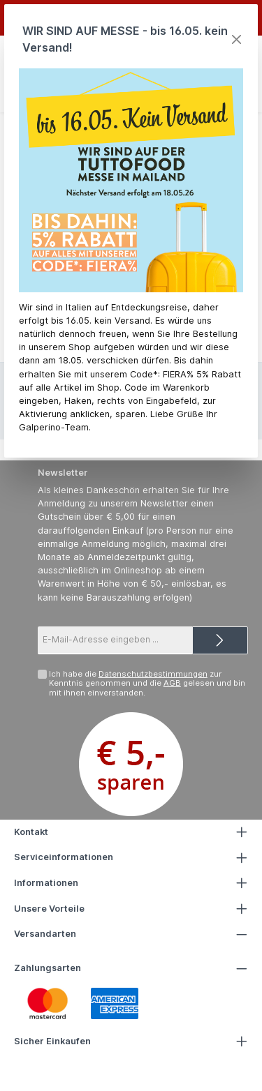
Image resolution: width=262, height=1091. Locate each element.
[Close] (236, 39)
